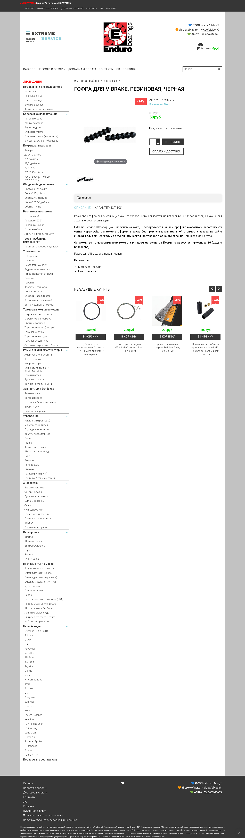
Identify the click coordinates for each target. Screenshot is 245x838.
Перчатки (29, 550)
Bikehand (29, 750)
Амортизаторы (32, 363)
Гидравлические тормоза (38, 314)
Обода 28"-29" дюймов (37, 202)
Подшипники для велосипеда (42, 86)
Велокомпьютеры (34, 487)
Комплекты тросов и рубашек (41, 246)
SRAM (27, 639)
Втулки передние (33, 123)
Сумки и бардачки (34, 500)
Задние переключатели (37, 269)
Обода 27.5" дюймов (35, 197)
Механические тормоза (37, 318)
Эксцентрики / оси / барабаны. (41, 140)
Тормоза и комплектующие (41, 309)
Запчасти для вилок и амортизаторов (36, 369)
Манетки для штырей (36, 425)
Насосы (29, 595)
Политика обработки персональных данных (50, 820)
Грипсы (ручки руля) (35, 473)
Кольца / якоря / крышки (38, 384)
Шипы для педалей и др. (37, 451)
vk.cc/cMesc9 (210, 34)
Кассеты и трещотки (35, 287)
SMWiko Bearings (34, 104)
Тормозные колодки (35, 336)
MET (26, 693)
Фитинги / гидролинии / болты (41, 345)
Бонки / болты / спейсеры (39, 304)
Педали (28, 442)
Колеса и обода (33, 229)
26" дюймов (31, 159)
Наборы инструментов (37, 621)
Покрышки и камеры (37, 145)
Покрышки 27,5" (33, 220)
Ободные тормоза (34, 323)
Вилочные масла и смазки (39, 568)
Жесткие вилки (32, 359)
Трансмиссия (31, 251)
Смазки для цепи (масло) (38, 573)
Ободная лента (32, 206)
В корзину (173, 142)
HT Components (33, 679)
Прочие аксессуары (35, 527)
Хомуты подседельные (37, 434)
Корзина (111, 8)
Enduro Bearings (33, 100)
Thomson (29, 706)
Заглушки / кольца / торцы (39, 478)
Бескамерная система (37, 211)
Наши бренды (32, 626)
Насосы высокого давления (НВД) (43, 599)
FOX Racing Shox (33, 723)
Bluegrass (29, 697)
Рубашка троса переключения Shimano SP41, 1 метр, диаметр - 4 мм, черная (90, 349)
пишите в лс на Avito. (199, 236)
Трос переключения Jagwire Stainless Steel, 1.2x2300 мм (167, 347)
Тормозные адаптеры (36, 340)
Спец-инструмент (34, 590)
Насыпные (30, 91)
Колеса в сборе (33, 118)
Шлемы (28, 536)
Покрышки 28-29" (34, 225)
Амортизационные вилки (38, 354)
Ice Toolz (29, 662)
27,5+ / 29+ (30, 168)
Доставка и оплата (72, 8)
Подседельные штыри (36, 429)
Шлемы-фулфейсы (34, 545)
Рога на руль (31, 464)
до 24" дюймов (32, 154)
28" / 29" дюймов (33, 172)
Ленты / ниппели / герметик (39, 233)
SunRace (29, 701)
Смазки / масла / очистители (40, 581)
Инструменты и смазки (38, 563)
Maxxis (28, 670)
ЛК (101, 8)
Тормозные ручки (34, 332)
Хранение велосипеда (36, 612)
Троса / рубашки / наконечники (34, 240)
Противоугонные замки (37, 518)
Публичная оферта (34, 811)
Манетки (29, 260)
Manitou (28, 675)
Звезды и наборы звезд (37, 296)
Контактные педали (35, 447)
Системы (29, 278)
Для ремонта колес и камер (39, 617)
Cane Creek (30, 732)
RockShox (30, 653)
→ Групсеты (31, 256)
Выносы (29, 460)
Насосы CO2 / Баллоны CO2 (40, 603)
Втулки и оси (31, 406)
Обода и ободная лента (38, 184)
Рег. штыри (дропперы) (37, 420)
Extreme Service (157, 837)
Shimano (29, 635)
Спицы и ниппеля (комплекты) (41, 136)
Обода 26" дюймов (34, 193)
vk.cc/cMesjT (210, 25)
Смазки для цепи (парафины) (40, 577)
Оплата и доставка (166, 151)
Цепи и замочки (33, 291)
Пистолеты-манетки (35, 265)
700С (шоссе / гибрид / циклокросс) (37, 178)
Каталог (29, 8)
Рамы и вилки (32, 393)
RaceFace (29, 648)
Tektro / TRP (31, 754)
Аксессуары (31, 483)
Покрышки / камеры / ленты (40, 402)
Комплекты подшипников (38, 109)
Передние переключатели (38, 273)
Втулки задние (32, 127)
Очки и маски (31, 559)
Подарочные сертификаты (40, 759)
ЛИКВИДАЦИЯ (32, 81)
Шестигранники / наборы (38, 608)
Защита (28, 554)
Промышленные (33, 95)
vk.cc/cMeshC (210, 29)
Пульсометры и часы (36, 496)
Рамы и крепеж (32, 375)
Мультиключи (32, 586)
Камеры (28, 150)
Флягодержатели (33, 509)
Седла (27, 438)
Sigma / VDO (31, 737)
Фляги (27, 505)
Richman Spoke (33, 741)
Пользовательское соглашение (43, 815)
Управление (30, 416)
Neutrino (29, 719)
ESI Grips (29, 657)
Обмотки (29, 469)
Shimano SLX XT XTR (36, 631)
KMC (27, 684)
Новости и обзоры (48, 8)
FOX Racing (30, 728)
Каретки (29, 282)
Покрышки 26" (32, 216)
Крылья (28, 523)
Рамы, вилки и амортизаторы (42, 350)
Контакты (91, 8)
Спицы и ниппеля (34, 132)
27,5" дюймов (32, 163)
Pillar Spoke (30, 746)
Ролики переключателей (38, 300)
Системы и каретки (35, 411)
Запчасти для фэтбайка (38, 388)
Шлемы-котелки (33, 541)
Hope (27, 710)
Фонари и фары (33, 492)
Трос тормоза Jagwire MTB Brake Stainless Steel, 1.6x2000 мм (129, 347)
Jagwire (28, 666)
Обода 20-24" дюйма (35, 189)
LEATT (27, 644)
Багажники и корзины (36, 514)
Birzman (29, 688)
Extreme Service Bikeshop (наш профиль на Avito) (107, 227)
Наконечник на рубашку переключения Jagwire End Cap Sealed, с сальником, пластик (205, 349)
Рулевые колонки (34, 379)
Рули (27, 456)
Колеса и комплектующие (40, 114)
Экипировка (31, 532)
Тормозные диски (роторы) (39, 327)
